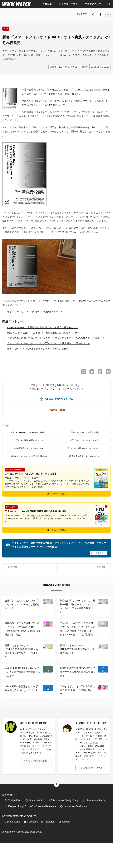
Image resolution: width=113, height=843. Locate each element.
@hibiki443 (54, 105)
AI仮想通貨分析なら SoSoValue (28, 448)
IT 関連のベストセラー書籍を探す (84, 432)
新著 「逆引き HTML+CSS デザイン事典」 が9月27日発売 (38, 348)
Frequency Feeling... (95, 800)
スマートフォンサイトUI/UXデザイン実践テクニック (35, 312)
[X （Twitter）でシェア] (83, 371)
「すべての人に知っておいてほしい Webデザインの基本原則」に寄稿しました (48, 343)
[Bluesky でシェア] (91, 371)
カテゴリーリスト (68, 4)
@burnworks (12, 821)
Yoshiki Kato (12, 800)
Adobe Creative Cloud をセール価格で (28, 432)
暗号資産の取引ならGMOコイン (84, 456)
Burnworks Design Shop (63, 800)
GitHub (64, 821)
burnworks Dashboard (74, 806)
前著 (31, 101)
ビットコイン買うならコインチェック (84, 448)
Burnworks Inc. (35, 800)
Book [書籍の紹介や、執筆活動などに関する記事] (6, 28)
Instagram (48, 821)
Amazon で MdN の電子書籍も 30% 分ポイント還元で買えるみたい (42, 327)
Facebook (31, 821)
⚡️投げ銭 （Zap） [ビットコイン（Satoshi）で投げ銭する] (56, 410)
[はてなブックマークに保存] (108, 371)
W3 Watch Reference (42, 806)
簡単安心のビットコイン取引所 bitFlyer (29, 456)
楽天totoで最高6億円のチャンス (28, 440)
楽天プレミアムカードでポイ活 (84, 440)
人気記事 (47, 4)
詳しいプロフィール (90, 768)
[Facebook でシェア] (100, 371)
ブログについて (93, 4)
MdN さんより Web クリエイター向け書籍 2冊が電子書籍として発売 (43, 333)
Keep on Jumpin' (15, 806)
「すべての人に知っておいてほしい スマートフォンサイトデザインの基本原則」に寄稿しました (58, 338)
